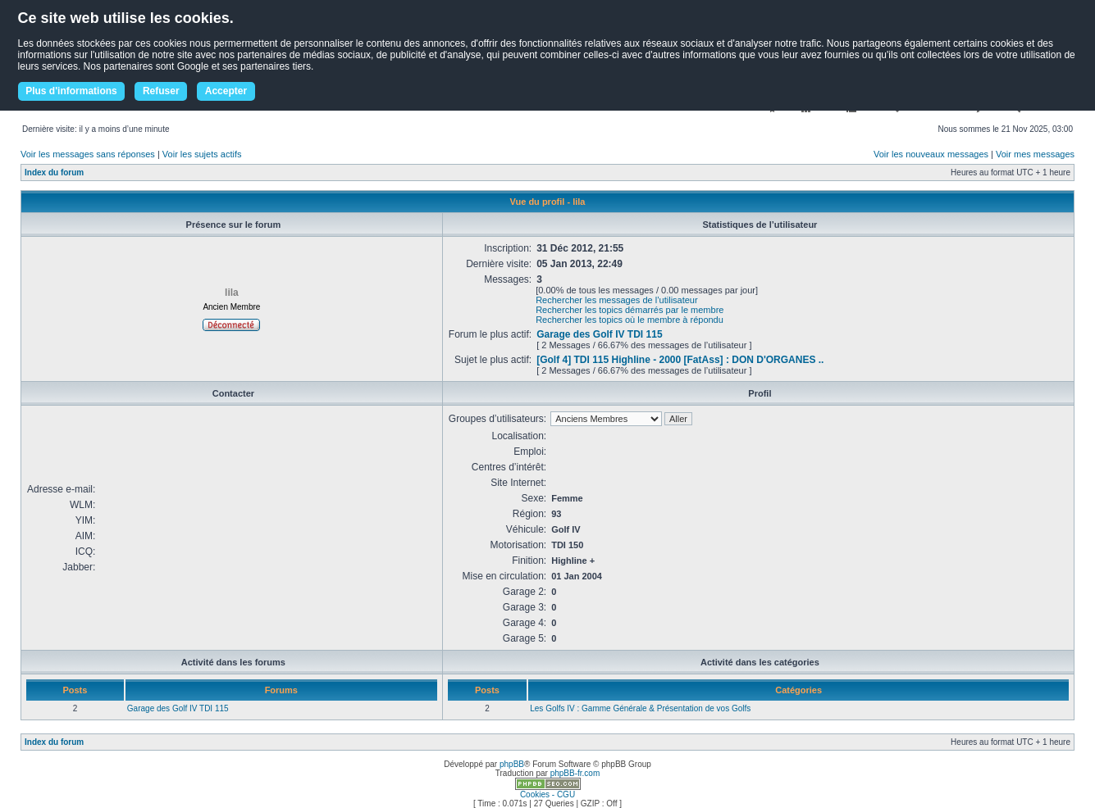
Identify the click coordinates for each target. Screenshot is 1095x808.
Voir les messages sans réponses (88, 154)
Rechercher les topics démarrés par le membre (629, 310)
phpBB (512, 764)
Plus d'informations (71, 91)
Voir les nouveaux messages (931, 154)
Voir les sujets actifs (202, 154)
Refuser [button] (161, 91)
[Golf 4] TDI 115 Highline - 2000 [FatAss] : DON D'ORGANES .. (680, 359)
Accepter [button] (226, 91)
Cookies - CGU (547, 794)
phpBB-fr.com (575, 773)
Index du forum (54, 172)
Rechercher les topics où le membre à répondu (629, 320)
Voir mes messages (1035, 154)
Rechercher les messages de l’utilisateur (616, 300)
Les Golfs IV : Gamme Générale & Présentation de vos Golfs (640, 708)
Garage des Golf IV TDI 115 (599, 334)
